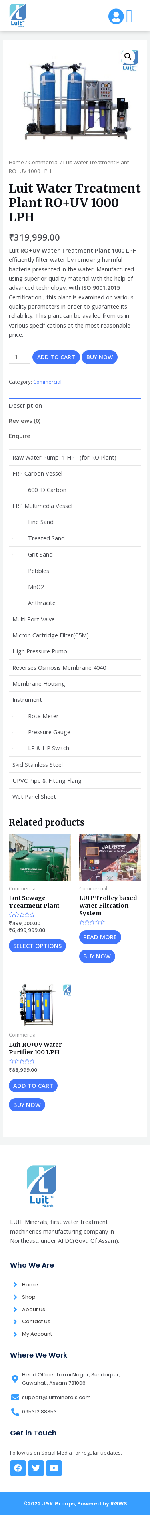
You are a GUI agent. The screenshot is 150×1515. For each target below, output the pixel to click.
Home (16, 162)
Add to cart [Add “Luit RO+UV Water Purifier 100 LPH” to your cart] (33, 1085)
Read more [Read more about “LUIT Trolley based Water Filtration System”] (100, 937)
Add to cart (56, 357)
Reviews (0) (24, 420)
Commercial (43, 162)
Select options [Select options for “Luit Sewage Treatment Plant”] (37, 946)
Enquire (19, 436)
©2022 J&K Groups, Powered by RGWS (75, 1503)
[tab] (75, 405)
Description (25, 405)
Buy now (99, 357)
